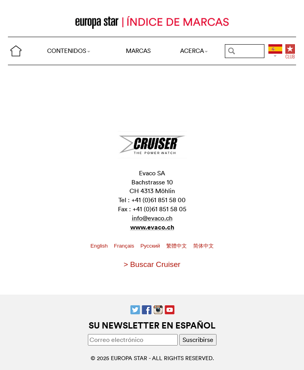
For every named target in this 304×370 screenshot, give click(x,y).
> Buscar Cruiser (152, 264)
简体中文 (203, 246)
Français (125, 246)
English (99, 246)
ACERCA (194, 50)
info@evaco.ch (152, 218)
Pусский (151, 246)
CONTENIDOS (68, 50)
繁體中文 (177, 246)
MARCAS (138, 50)
